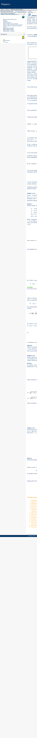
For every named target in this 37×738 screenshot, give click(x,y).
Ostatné (30, 11)
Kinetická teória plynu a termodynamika (9, 14)
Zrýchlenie (5, 21)
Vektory (7, 9)
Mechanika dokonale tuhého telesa (8, 12)
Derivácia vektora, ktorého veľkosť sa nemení (12, 24)
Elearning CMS (31, 535)
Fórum (6, 42)
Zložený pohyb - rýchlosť (8, 30)
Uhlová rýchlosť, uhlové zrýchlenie (10, 23)
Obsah (2, 9)
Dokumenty (7, 40)
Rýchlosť (5, 20)
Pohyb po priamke (7, 22)
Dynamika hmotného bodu (20, 11)
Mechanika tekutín (22, 12)
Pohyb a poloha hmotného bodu (9, 19)
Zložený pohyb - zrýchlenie (9, 31)
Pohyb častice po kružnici (8, 27)
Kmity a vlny (31, 12)
